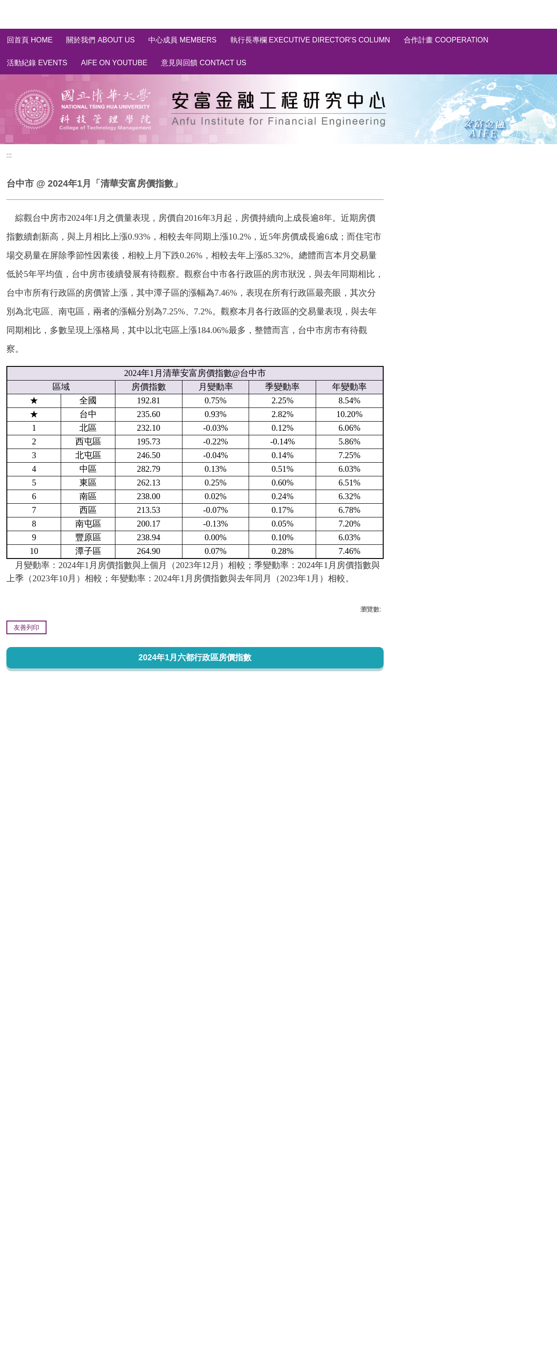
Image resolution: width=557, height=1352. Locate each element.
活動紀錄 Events (37, 63)
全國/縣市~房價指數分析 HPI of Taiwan (471, 212)
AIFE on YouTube (114, 63)
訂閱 (508, 306)
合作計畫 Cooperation (446, 40)
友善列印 (26, 627)
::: (9, 155)
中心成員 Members (182, 40)
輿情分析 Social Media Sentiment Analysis (477, 256)
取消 (536, 306)
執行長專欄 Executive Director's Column (310, 40)
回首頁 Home (29, 40)
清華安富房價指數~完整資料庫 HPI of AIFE (478, 196)
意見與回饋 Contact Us (203, 63)
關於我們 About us (100, 40)
